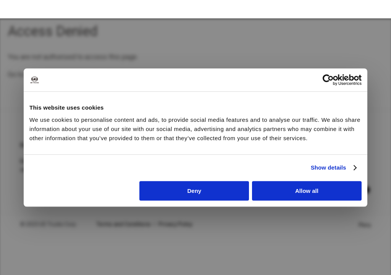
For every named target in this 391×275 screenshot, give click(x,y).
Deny (194, 191)
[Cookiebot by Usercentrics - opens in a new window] (328, 80)
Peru (365, 225)
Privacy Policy (175, 224)
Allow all (306, 191)
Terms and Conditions (123, 224)
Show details (328, 167)
